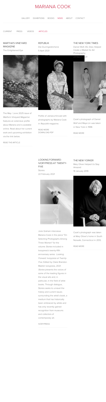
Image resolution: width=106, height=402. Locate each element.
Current (7, 31)
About (69, 18)
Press (19, 31)
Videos (30, 31)
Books (51, 18)
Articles (43, 31)
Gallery (25, 18)
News (60, 18)
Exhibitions (39, 18)
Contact (80, 18)
